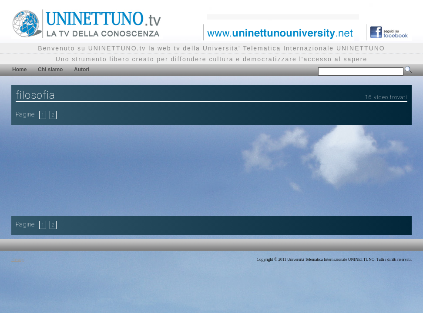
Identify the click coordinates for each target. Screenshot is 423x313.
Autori (81, 70)
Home (19, 70)
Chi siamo (50, 70)
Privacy (17, 259)
